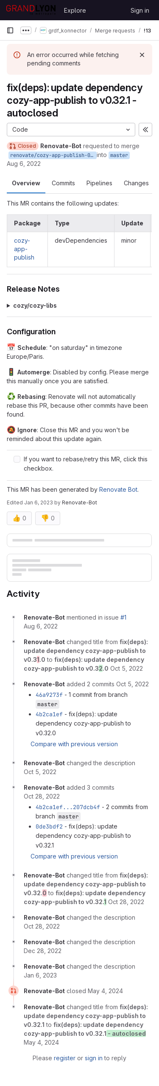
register (64, 1058)
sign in (94, 1058)
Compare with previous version (74, 743)
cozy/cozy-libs (35, 305)
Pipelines (99, 183)
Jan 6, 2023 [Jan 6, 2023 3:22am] (38, 502)
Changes (136, 183)
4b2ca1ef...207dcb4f (68, 807)
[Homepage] (31, 10)
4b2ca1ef (49, 714)
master (119, 155)
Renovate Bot (118, 489)
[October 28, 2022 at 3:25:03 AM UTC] (126, 901)
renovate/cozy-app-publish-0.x (53, 155)
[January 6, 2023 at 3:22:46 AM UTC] (40, 975)
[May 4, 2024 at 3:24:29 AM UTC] (41, 1042)
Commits (63, 183)
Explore (75, 10)
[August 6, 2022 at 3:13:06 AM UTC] (41, 626)
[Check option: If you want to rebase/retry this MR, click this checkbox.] (17, 459)
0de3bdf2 (49, 826)
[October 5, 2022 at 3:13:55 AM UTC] (126, 668)
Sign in (140, 10)
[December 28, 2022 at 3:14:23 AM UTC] (42, 950)
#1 (123, 617)
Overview (26, 183)
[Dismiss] (142, 55)
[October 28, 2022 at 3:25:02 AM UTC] (42, 796)
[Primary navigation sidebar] (10, 30)
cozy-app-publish (24, 249)
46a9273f (49, 695)
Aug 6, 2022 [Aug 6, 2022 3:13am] (24, 163)
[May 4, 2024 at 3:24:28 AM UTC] (105, 990)
